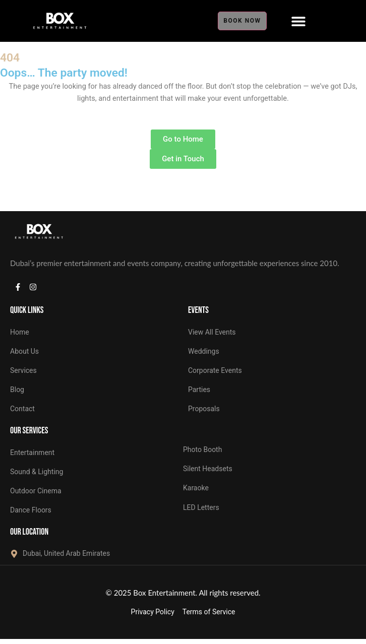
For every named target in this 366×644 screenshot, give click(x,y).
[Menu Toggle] (298, 21)
